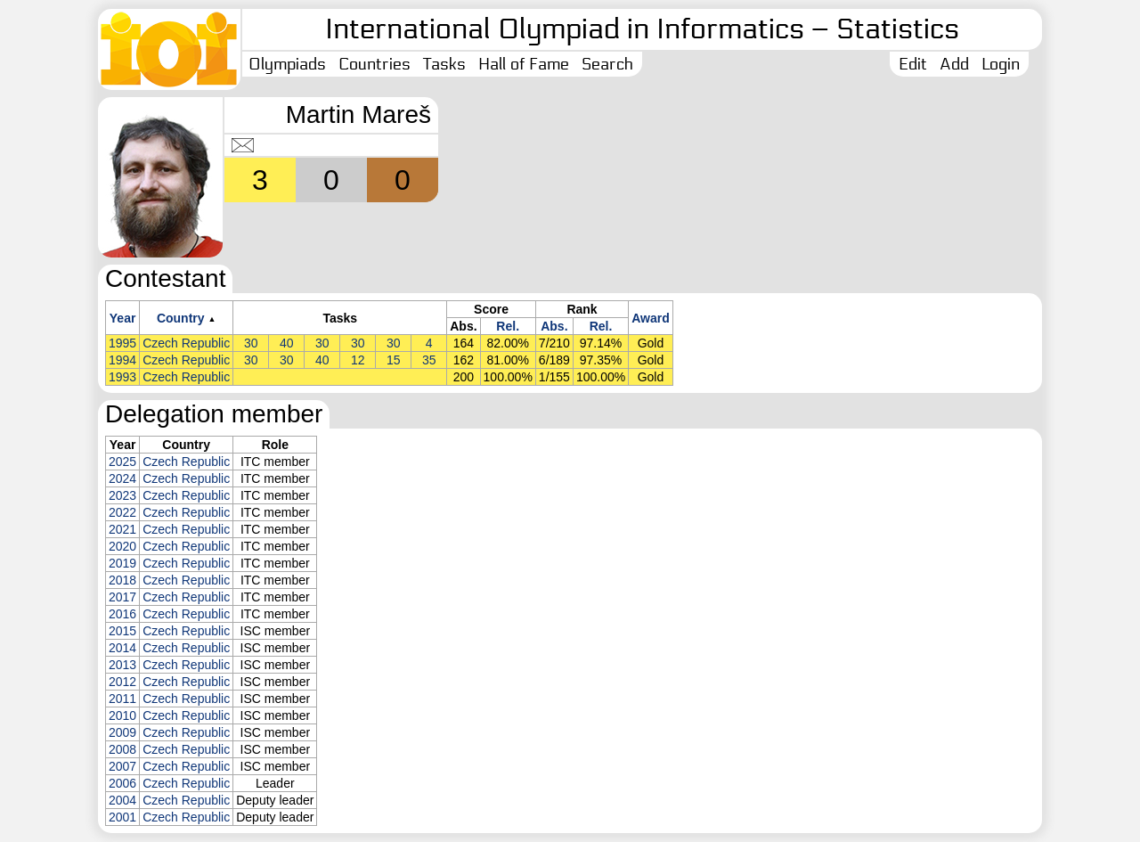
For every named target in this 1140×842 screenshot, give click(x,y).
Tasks (444, 64)
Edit (913, 64)
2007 (122, 766)
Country (181, 318)
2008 (122, 749)
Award (650, 318)
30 (251, 343)
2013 (122, 665)
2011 (122, 698)
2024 (122, 478)
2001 (122, 817)
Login (1000, 64)
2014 (122, 648)
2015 (122, 631)
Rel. (507, 326)
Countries (374, 64)
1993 (122, 377)
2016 (122, 614)
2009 (122, 732)
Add (954, 64)
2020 (122, 546)
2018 (122, 580)
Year (123, 318)
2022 (122, 512)
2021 (122, 529)
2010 (122, 715)
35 (429, 360)
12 (358, 360)
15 (394, 360)
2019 (122, 563)
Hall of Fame (523, 64)
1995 (122, 343)
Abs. (554, 326)
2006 (122, 783)
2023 (122, 495)
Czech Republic (186, 343)
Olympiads (287, 64)
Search (607, 64)
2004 (122, 800)
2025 (122, 461)
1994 (122, 360)
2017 (122, 597)
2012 (122, 681)
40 (287, 343)
